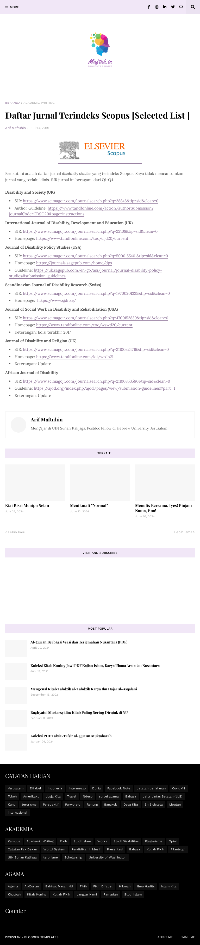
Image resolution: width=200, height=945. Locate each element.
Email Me (187, 937)
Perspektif (51, 804)
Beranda (12, 103)
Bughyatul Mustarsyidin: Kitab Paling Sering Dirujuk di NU (79, 712)
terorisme (29, 804)
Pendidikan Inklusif (86, 849)
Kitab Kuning (36, 894)
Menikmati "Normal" (89, 505)
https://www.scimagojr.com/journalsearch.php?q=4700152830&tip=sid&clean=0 (95, 317)
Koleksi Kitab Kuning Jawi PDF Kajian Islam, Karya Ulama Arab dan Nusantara (95, 665)
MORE (14, 7)
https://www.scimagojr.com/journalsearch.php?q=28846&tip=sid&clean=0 (90, 200)
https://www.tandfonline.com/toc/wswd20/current (84, 324)
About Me (165, 937)
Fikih (63, 841)
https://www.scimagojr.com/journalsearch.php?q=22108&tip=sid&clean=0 (90, 231)
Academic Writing (39, 103)
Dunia (96, 788)
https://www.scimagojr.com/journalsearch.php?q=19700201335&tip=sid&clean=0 (96, 293)
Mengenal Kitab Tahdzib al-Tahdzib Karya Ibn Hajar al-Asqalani (83, 688)
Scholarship (73, 857)
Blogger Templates (41, 937)
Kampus (14, 841)
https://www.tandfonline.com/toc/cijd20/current (82, 238)
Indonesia (55, 788)
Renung (92, 804)
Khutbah (14, 894)
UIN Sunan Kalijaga (22, 857)
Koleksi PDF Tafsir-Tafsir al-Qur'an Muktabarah (71, 735)
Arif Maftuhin (47, 419)
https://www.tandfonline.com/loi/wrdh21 (74, 356)
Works (102, 841)
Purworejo (72, 804)
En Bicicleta (154, 804)
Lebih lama (183, 532)
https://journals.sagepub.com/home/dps (74, 262)
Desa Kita (130, 804)
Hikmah (124, 886)
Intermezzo (77, 788)
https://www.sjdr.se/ (56, 300)
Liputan (175, 804)
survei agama (109, 796)
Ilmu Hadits (146, 886)
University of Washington (107, 857)
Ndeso (87, 796)
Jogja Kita (53, 796)
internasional (17, 812)
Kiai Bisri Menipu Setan (27, 505)
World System (54, 849)
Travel (71, 796)
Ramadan (110, 894)
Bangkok (110, 804)
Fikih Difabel (103, 886)
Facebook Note (118, 788)
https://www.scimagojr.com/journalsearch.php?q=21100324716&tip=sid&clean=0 (96, 349)
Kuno (11, 804)
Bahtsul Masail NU (59, 886)
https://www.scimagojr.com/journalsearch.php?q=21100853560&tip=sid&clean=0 (96, 381)
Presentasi (115, 849)
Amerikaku (31, 796)
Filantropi (178, 849)
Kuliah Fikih (155, 849)
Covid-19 (178, 788)
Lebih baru (16, 532)
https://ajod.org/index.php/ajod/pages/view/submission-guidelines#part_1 (104, 388)
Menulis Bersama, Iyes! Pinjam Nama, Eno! (163, 508)
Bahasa (130, 796)
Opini (173, 841)
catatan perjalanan (151, 788)
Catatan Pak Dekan (22, 849)
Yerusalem (15, 788)
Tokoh (12, 796)
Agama (13, 886)
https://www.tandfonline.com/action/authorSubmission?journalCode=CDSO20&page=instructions (81, 211)
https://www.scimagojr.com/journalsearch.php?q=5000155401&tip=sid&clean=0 (95, 255)
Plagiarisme (153, 841)
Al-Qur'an (31, 886)
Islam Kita (169, 886)
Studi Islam (82, 841)
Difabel (35, 788)
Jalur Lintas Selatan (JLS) (162, 796)
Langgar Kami (87, 894)
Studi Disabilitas (126, 841)
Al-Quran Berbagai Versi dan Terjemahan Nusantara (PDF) (78, 642)
